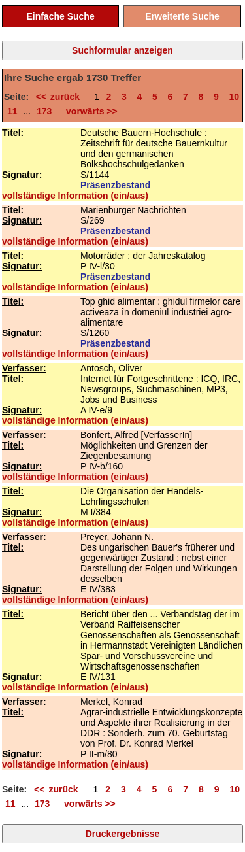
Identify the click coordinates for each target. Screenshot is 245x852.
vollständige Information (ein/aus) (75, 195)
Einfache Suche (60, 16)
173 (44, 111)
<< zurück (62, 97)
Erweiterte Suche (182, 16)
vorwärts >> (89, 111)
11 (12, 111)
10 (234, 97)
